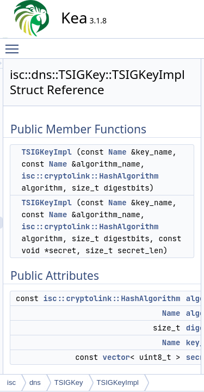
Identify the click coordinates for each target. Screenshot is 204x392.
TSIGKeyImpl (144, 167)
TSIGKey (68, 382)
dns (35, 382)
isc (11, 382)
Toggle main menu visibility (14, 44)
